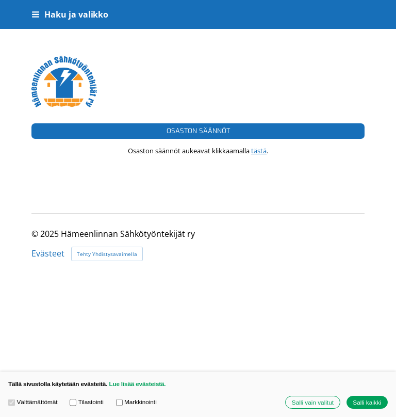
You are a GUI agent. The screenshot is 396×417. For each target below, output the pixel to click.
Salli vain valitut (313, 402)
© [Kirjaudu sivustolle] (35, 233)
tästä (259, 150)
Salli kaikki (367, 402)
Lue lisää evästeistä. (137, 383)
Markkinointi (136, 402)
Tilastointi (87, 402)
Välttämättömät (33, 402)
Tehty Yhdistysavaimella (107, 254)
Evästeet (47, 254)
